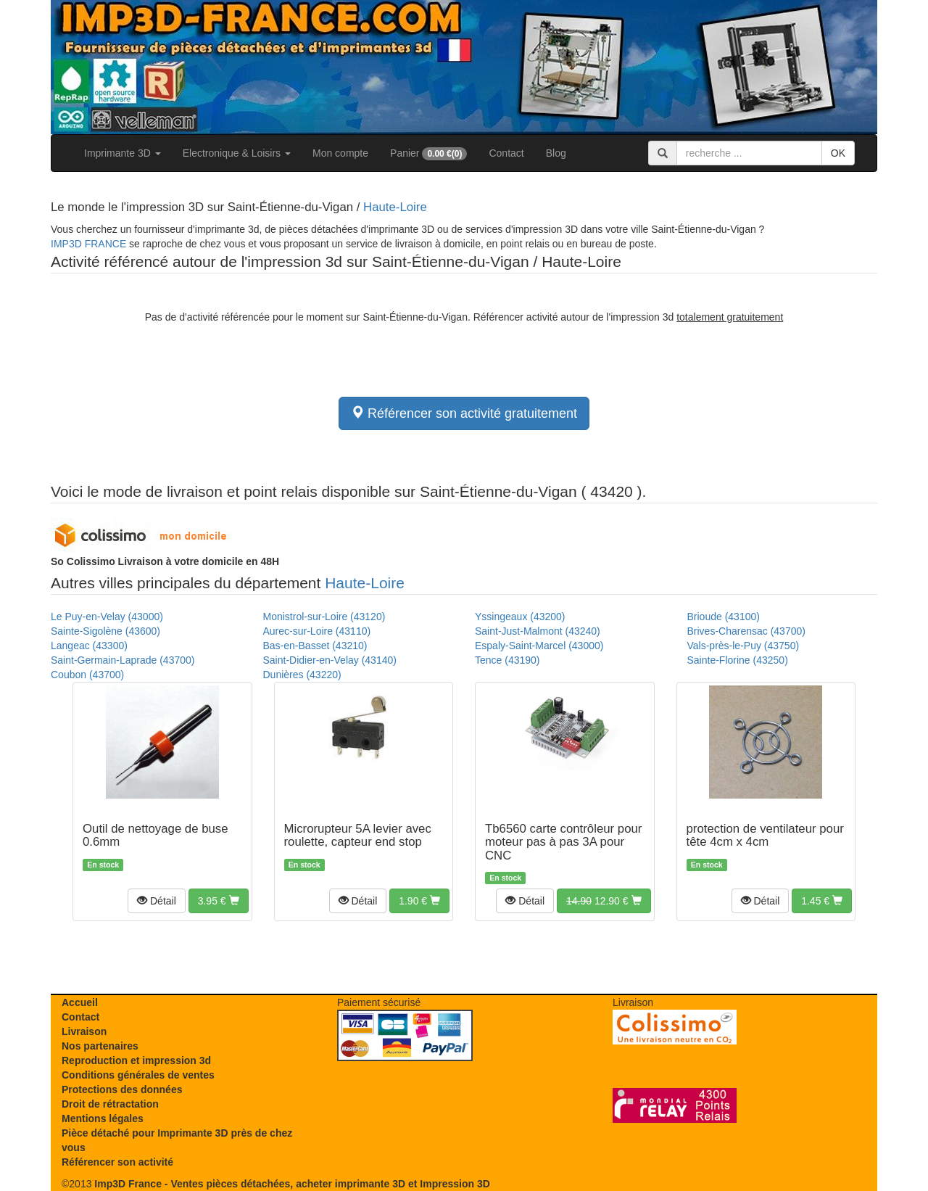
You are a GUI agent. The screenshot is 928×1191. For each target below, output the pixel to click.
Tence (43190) (507, 660)
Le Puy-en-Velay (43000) (107, 616)
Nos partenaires (100, 1046)
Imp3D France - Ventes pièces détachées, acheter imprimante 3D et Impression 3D (291, 1184)
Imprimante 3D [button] (122, 153)
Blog (556, 153)
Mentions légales (103, 1118)
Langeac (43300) (89, 645)
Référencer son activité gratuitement (464, 413)
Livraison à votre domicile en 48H (165, 561)
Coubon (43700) (87, 674)
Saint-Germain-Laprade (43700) (122, 660)
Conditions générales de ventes (138, 1075)
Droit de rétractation (110, 1104)
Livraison (84, 1031)
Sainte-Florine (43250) (737, 660)
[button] (157, 901)
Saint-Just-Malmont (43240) (537, 631)
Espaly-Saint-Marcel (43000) (539, 645)
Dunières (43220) (302, 674)
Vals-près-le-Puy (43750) (743, 645)
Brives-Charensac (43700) (746, 631)
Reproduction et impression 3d (136, 1060)
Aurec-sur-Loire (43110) (317, 631)
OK (838, 153)
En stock (103, 864)
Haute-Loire (395, 207)
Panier (428, 153)
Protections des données (122, 1089)
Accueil (80, 1002)
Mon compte (340, 153)
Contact (506, 153)
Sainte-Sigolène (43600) (105, 631)
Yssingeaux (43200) (520, 616)
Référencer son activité (117, 1162)
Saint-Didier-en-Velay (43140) (330, 660)
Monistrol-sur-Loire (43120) (324, 616)
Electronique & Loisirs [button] (237, 153)
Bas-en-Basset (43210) (315, 645)
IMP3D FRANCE (88, 244)
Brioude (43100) (723, 616)
